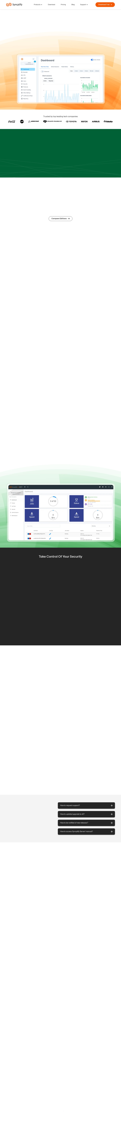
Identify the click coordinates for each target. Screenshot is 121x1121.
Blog (73, 4)
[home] (16, 4)
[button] (38, 4)
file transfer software (54, 35)
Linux (41, 882)
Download (51, 4)
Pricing (63, 4)
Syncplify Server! (22, 863)
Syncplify (92, 699)
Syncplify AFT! (58, 465)
